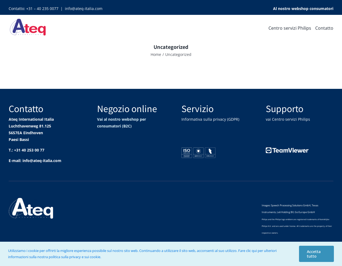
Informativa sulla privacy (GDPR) (210, 119)
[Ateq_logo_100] (28, 18)
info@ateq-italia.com (83, 8)
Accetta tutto (314, 254)
